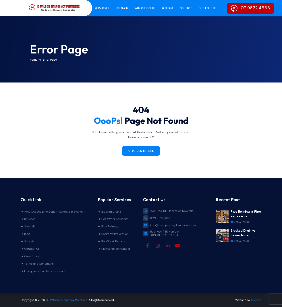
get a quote (207, 8)
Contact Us (32, 249)
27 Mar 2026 (240, 222)
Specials (122, 8)
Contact (186, 8)
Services (101, 8)
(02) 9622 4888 (160, 218)
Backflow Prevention (115, 234)
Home (33, 60)
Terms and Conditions (39, 264)
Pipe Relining (109, 227)
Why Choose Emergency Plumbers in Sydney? (55, 212)
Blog (27, 234)
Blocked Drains (111, 212)
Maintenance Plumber (115, 249)
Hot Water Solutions (114, 219)
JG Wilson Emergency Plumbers (66, 300)
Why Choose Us (145, 8)
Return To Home (141, 151)
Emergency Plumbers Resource (44, 271)
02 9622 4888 (250, 8)
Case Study (32, 256)
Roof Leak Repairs (113, 241)
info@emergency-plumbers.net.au (173, 225)
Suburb (29, 241)
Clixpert (256, 300)
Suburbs (167, 8)
